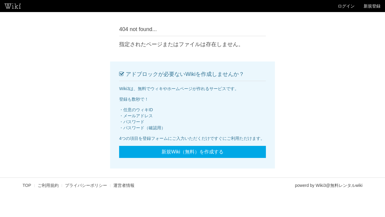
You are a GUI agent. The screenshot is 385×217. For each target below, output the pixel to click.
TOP (27, 185)
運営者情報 (123, 185)
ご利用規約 (48, 185)
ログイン (346, 6)
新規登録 (372, 6)
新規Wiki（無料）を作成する (192, 151)
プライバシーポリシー (86, 185)
